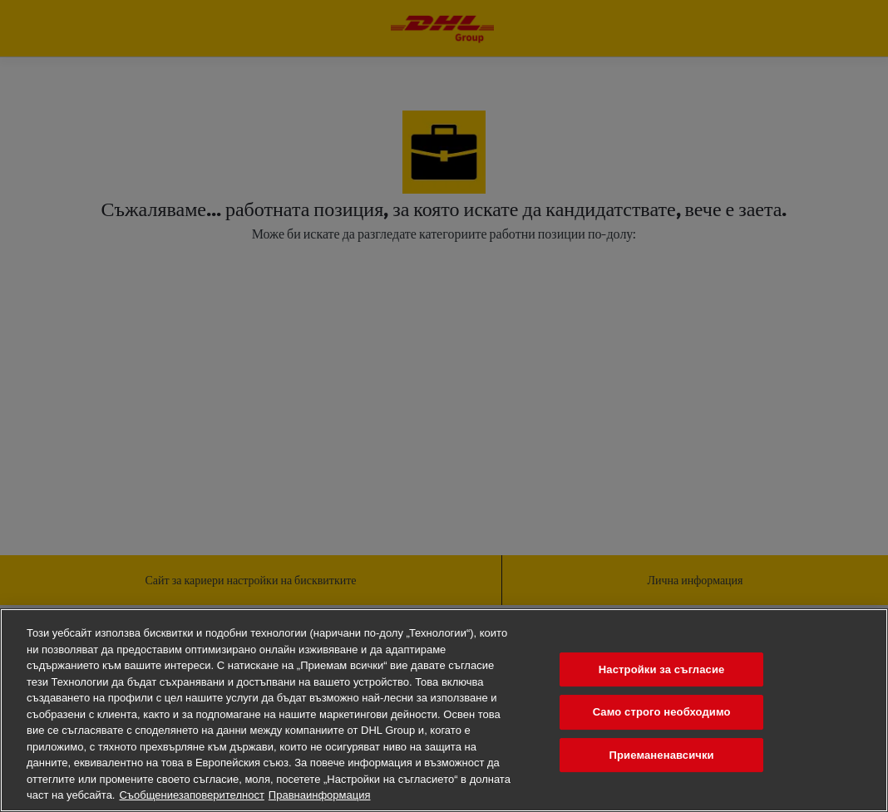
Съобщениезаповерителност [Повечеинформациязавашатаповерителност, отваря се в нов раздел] (191, 795)
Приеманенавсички (661, 755)
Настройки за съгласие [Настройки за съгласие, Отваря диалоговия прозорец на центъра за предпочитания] (662, 669)
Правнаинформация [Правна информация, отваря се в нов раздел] (320, 795)
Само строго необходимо (662, 712)
